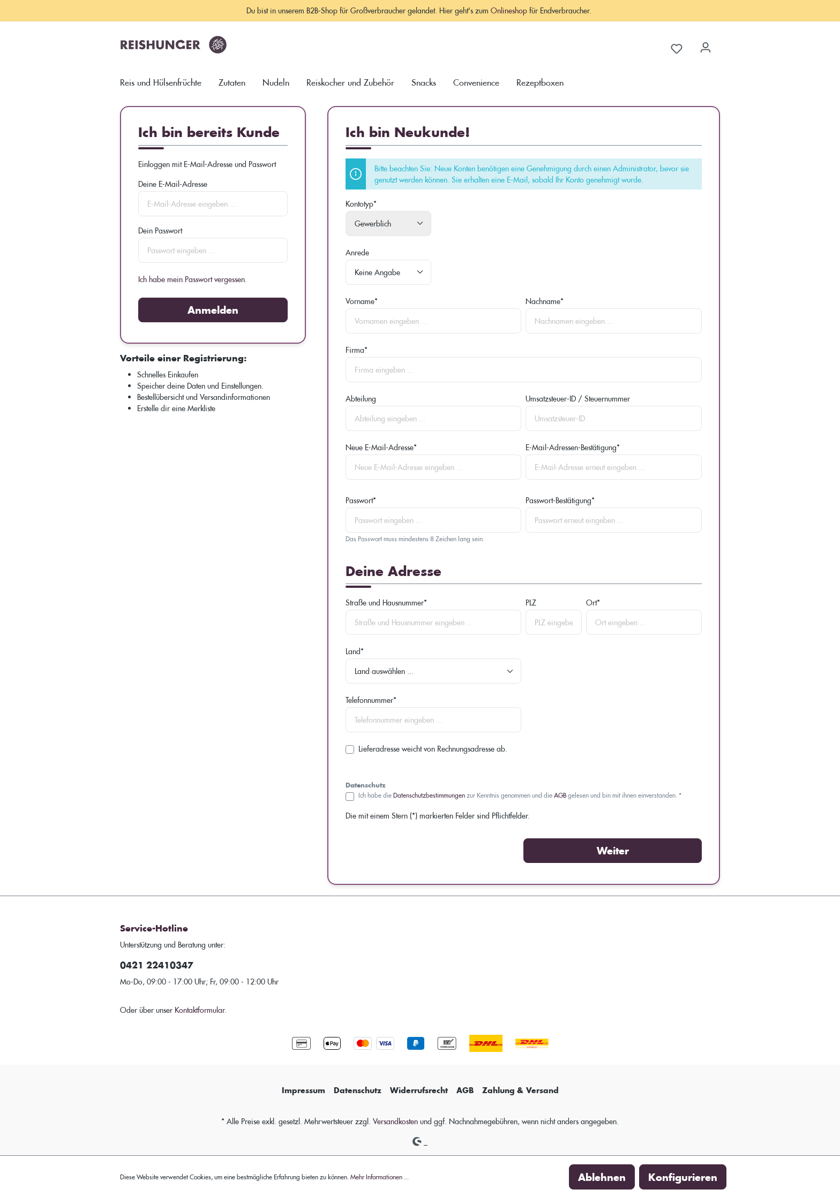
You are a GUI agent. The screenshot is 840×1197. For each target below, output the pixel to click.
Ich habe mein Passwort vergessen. (192, 279)
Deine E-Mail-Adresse (172, 184)
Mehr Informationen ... (379, 1176)
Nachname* (545, 301)
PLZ (531, 602)
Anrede (357, 252)
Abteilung (361, 398)
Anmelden (213, 309)
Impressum (303, 1090)
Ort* (593, 602)
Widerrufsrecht (419, 1090)
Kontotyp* (361, 204)
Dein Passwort (160, 230)
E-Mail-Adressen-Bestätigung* (573, 447)
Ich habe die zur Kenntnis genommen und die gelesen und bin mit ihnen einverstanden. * (519, 794)
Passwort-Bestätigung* (560, 500)
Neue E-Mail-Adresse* (381, 447)
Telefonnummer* (371, 700)
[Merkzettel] (676, 47)
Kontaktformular (199, 1010)
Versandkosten (395, 1121)
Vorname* (362, 301)
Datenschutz (357, 1090)
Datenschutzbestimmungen (429, 794)
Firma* (357, 350)
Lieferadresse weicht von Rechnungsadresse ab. (432, 749)
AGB (560, 794)
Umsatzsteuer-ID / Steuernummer (578, 398)
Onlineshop (509, 10)
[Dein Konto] (705, 43)
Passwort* (361, 500)
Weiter (613, 850)
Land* (355, 651)
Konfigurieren (682, 1177)
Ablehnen (602, 1177)
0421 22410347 (156, 965)
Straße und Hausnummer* (386, 602)
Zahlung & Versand (520, 1090)
